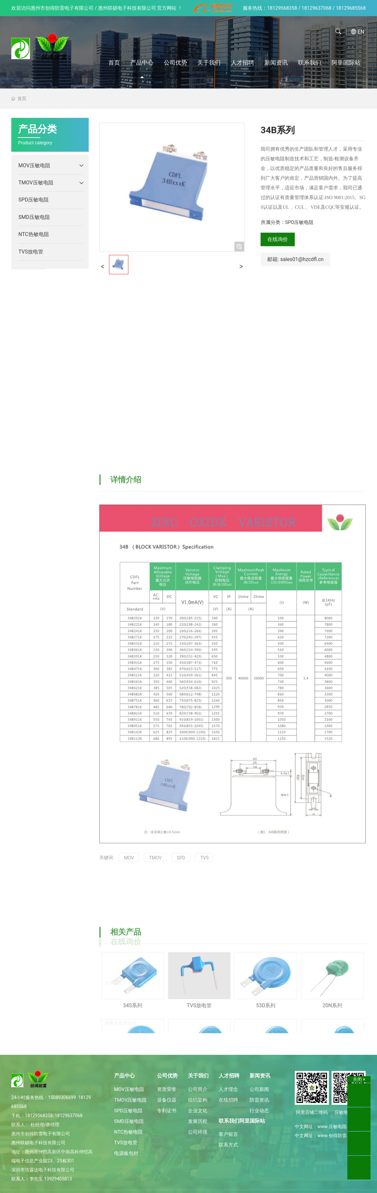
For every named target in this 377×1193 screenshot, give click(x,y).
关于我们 (209, 62)
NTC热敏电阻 (128, 1132)
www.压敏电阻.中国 (337, 1126)
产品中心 (142, 62)
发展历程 (197, 1121)
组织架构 (197, 1100)
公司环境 (197, 1132)
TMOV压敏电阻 (130, 1100)
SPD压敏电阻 (128, 1111)
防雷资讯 (259, 1100)
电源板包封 (126, 1153)
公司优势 (175, 62)
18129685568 (351, 8)
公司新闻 (259, 1089)
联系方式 (228, 1145)
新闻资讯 (276, 62)
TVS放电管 (126, 1143)
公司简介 (197, 1089)
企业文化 (197, 1111)
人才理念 (228, 1089)
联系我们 (309, 62)
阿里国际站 (346, 62)
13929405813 (58, 1178)
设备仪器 (166, 1100)
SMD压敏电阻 (129, 1121)
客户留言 (228, 1134)
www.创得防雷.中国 (337, 1135)
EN (361, 32)
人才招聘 (242, 62)
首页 (114, 62)
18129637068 (317, 8)
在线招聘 (228, 1100)
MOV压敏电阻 (129, 1089)
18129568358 (282, 8)
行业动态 (259, 1111)
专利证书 (166, 1111)
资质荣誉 (166, 1089)
